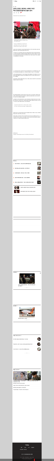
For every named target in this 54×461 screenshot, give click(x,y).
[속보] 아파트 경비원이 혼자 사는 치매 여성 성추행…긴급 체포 (22, 104)
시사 (13, 6)
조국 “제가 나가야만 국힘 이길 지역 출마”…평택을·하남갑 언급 (22, 106)
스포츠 (25, 447)
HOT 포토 (25, 449)
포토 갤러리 (14, 305)
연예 (21, 447)
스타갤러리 (32, 447)
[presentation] (14, 31)
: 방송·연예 (16, 369)
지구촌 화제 (14, 272)
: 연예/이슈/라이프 (17, 335)
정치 (15, 6)
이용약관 (23, 457)
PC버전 (33, 457)
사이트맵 (30, 457)
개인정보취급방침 (27, 457)
